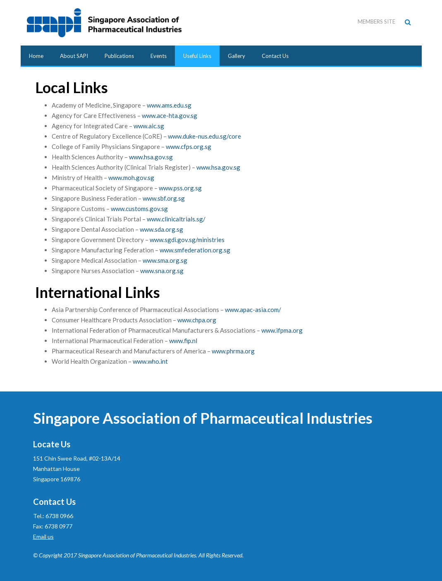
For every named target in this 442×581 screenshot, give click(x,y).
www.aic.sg (149, 126)
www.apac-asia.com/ (253, 309)
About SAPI (74, 56)
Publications (119, 56)
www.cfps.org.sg (188, 146)
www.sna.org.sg (162, 270)
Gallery (236, 56)
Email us (43, 536)
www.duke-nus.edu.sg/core (204, 136)
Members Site (376, 21)
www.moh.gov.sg (131, 177)
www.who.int (150, 361)
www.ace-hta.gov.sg (169, 115)
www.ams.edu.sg (169, 105)
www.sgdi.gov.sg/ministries (187, 239)
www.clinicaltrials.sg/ (176, 219)
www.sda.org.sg (161, 229)
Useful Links (197, 56)
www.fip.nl (183, 340)
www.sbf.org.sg (164, 198)
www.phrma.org (233, 351)
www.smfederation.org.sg (195, 250)
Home (36, 56)
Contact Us (275, 56)
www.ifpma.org (282, 330)
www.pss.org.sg (180, 188)
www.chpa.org (196, 320)
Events (159, 56)
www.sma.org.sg (165, 260)
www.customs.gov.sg (139, 208)
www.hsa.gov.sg (151, 157)
